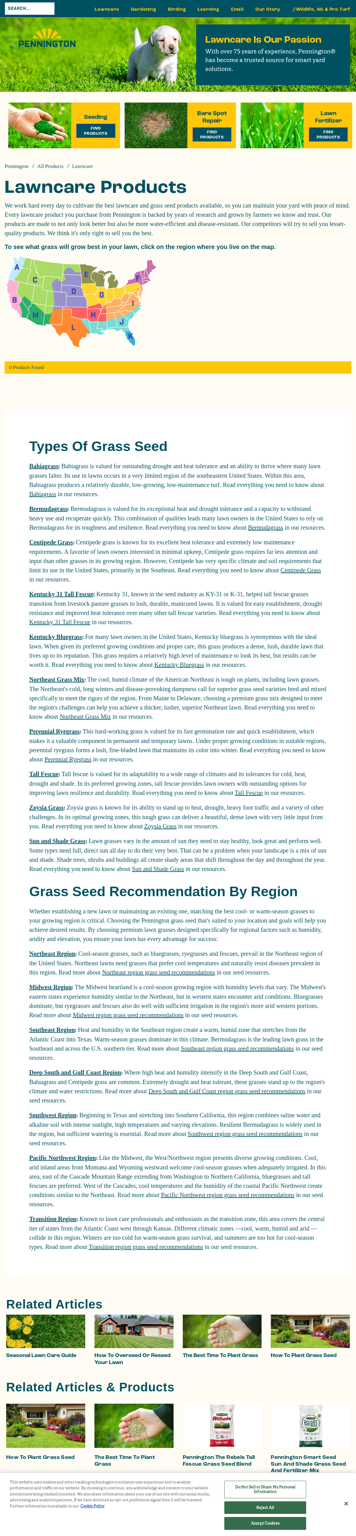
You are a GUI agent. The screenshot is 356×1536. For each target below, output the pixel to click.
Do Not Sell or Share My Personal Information (265, 1489)
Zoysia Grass (46, 807)
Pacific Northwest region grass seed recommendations (227, 1195)
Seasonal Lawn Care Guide (41, 1355)
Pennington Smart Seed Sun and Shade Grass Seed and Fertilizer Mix (308, 1464)
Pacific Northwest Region (62, 1157)
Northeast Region (52, 953)
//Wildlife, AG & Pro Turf (321, 9)
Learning (208, 9)
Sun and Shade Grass (57, 841)
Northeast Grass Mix (56, 679)
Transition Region (53, 1218)
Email (237, 9)
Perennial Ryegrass (54, 731)
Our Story (267, 9)
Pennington (16, 166)
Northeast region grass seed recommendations (158, 972)
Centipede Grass (51, 542)
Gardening (143, 9)
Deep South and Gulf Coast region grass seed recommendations (227, 1091)
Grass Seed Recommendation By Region (163, 891)
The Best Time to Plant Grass (220, 1355)
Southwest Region (52, 1115)
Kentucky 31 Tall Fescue (61, 594)
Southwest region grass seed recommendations (245, 1133)
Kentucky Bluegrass (55, 636)
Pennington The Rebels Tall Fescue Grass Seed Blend (219, 1461)
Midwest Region (50, 987)
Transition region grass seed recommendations (146, 1246)
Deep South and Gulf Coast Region (75, 1072)
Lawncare (107, 9)
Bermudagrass (48, 508)
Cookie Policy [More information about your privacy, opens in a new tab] (92, 1506)
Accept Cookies (265, 1523)
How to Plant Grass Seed (304, 1355)
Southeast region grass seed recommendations (237, 1048)
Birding (177, 9)
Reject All (265, 1507)
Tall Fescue (43, 774)
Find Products (95, 131)
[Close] (346, 1504)
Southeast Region (52, 1029)
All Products (50, 166)
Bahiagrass (43, 466)
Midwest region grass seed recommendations (128, 1015)
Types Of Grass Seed (98, 446)
